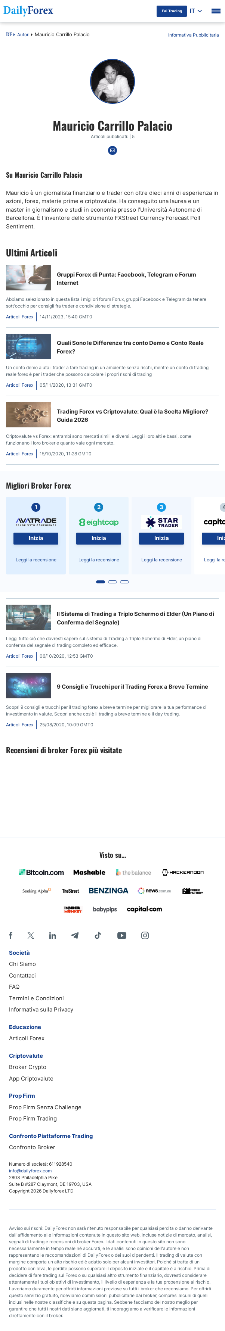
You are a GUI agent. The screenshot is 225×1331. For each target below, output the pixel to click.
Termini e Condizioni (36, 998)
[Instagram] (145, 935)
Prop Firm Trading (33, 1118)
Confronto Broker (32, 1147)
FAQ (14, 986)
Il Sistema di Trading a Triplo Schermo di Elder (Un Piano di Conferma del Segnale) (135, 618)
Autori (23, 34)
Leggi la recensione (36, 559)
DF (9, 35)
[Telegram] (74, 935)
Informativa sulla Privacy (41, 1009)
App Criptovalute (31, 1078)
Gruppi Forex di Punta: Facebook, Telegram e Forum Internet (126, 279)
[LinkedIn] (52, 935)
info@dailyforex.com (30, 1170)
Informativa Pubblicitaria (193, 35)
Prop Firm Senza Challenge (45, 1107)
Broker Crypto (27, 1066)
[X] (30, 935)
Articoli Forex (26, 1038)
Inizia (36, 538)
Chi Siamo (22, 963)
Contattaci (22, 975)
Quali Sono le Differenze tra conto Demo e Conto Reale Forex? (130, 347)
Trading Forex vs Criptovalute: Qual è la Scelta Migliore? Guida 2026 (132, 416)
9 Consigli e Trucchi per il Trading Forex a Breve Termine (132, 686)
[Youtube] (121, 935)
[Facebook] (10, 935)
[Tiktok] (97, 935)
